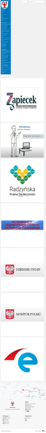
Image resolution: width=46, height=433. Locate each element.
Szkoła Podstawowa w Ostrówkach (4, 60)
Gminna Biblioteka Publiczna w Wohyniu (5, 70)
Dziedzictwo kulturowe (4, 41)
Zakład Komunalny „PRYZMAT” (4, 72)
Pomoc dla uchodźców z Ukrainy (5, 40)
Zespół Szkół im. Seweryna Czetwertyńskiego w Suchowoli (5, 53)
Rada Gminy (3, 10)
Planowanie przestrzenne (5, 33)
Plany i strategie (3, 28)
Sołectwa (2, 11)
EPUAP (26, 419)
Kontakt (2, 17)
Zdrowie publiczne (4, 35)
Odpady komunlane (4, 25)
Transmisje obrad (3, 14)
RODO (26, 420)
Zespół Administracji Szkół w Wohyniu (5, 63)
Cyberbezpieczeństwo (4, 18)
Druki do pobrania (4, 27)
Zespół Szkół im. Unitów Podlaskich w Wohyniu (4, 56)
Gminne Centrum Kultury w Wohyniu (5, 67)
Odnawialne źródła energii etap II (5, 32)
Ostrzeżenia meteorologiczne (5, 24)
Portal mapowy (3, 46)
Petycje (2, 36)
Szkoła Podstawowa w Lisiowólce (4, 58)
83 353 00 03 (29, 405)
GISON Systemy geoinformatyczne (4, 45)
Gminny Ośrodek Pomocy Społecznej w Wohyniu (5, 65)
